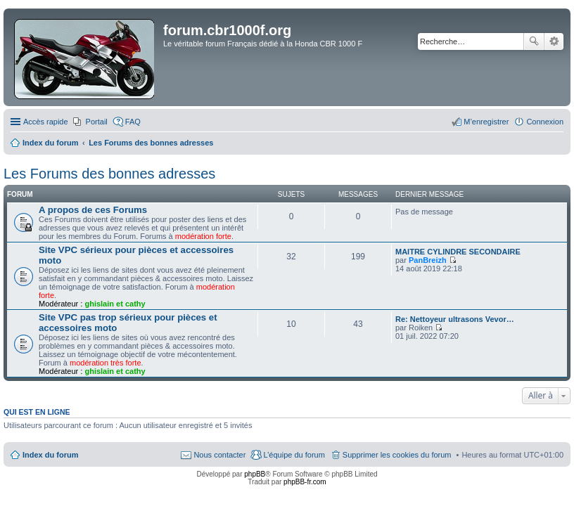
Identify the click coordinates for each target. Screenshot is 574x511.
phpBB (254, 474)
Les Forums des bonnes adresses (109, 173)
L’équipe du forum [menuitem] (293, 455)
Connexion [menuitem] (544, 121)
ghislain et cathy (114, 303)
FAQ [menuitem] (133, 121)
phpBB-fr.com (304, 482)
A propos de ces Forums (93, 210)
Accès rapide (45, 121)
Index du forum (50, 455)
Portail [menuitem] (97, 121)
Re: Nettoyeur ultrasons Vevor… (454, 319)
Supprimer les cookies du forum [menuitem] (397, 455)
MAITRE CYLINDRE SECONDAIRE (458, 251)
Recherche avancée (553, 41)
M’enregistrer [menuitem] (486, 121)
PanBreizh (428, 260)
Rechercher (533, 41)
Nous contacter (219, 455)
